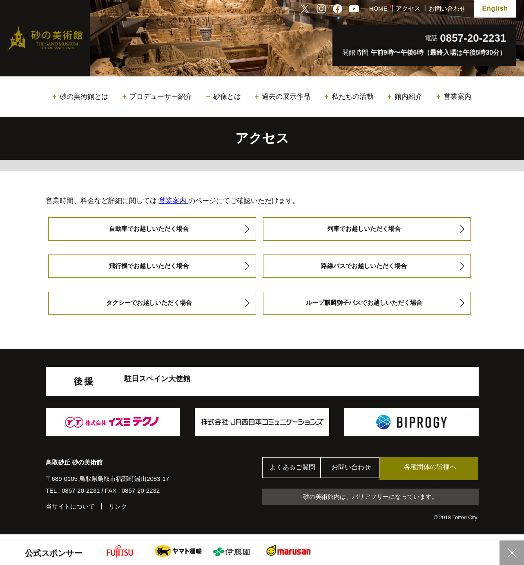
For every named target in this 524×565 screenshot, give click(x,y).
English (495, 8)
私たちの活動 (352, 96)
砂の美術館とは (84, 96)
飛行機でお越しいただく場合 (148, 268)
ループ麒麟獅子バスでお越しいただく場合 (364, 307)
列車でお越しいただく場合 (364, 229)
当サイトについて (70, 512)
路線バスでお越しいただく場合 (364, 268)
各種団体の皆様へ (439, 474)
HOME (378, 8)
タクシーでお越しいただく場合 (148, 307)
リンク (118, 512)
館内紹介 (408, 96)
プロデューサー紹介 (160, 96)
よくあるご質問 (294, 474)
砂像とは (227, 96)
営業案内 (457, 96)
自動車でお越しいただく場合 (148, 229)
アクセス (408, 8)
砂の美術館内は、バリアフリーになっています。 (370, 502)
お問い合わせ (447, 8)
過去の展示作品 (286, 96)
